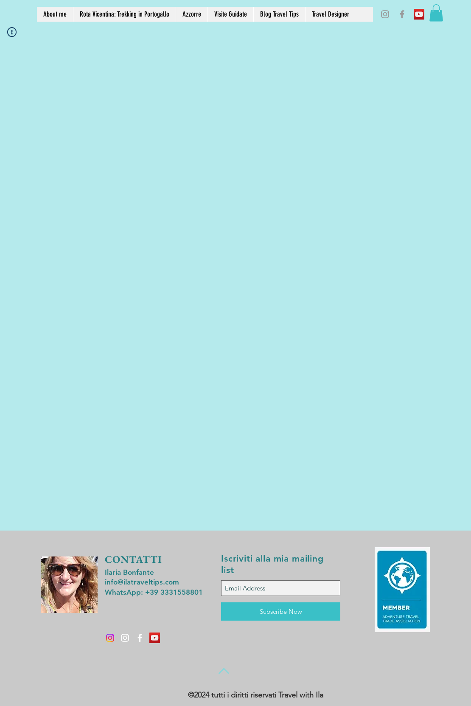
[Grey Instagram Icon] (385, 14)
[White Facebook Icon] (140, 638)
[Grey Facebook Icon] (402, 14)
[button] (436, 13)
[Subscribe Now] (280, 611)
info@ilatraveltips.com (142, 582)
